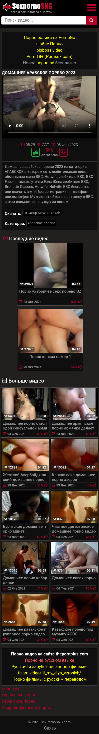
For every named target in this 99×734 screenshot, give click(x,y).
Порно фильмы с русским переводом (49, 679)
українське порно (19, 694)
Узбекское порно (19, 701)
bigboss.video (49, 50)
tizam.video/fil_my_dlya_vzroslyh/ (49, 672)
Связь (50, 728)
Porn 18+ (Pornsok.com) (49, 56)
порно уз (10, 688)
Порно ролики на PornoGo (49, 37)
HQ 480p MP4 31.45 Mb (41, 213)
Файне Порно (49, 43)
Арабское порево (41, 223)
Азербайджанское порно (26, 707)
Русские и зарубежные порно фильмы (50, 666)
